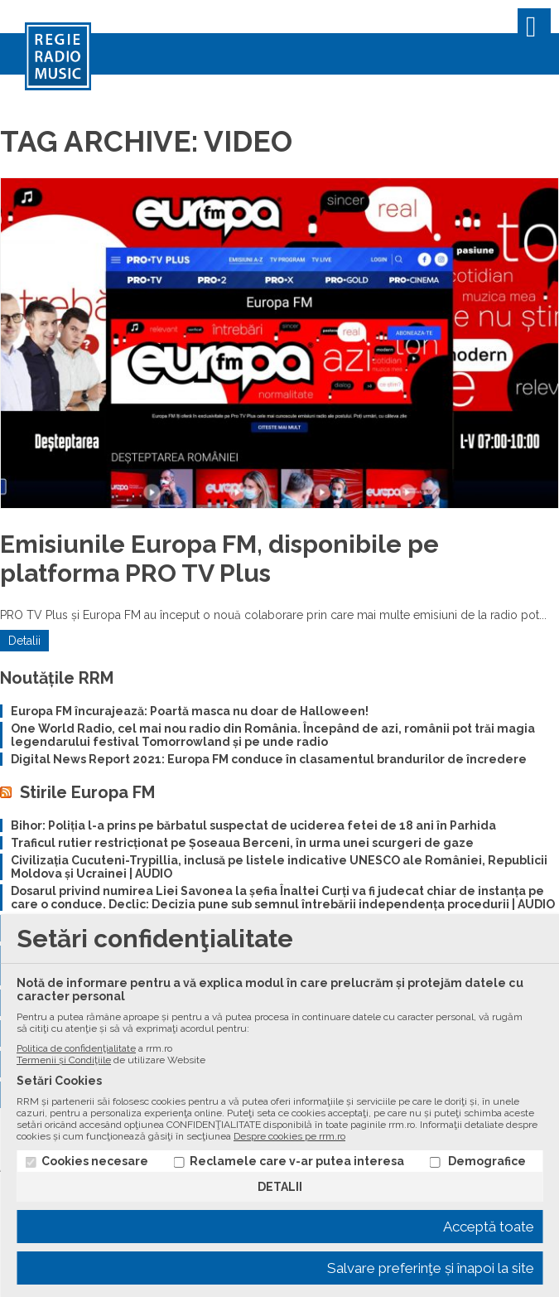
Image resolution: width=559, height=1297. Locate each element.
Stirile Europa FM (87, 792)
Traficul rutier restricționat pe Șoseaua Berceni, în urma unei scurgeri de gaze (242, 842)
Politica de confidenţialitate (76, 1048)
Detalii (24, 640)
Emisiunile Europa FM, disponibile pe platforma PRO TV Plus (219, 559)
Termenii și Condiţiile (64, 1060)
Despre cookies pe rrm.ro (289, 1136)
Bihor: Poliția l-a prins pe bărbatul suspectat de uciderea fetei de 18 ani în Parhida (253, 825)
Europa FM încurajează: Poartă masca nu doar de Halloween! (190, 711)
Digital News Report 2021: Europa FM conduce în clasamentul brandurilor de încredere (269, 759)
